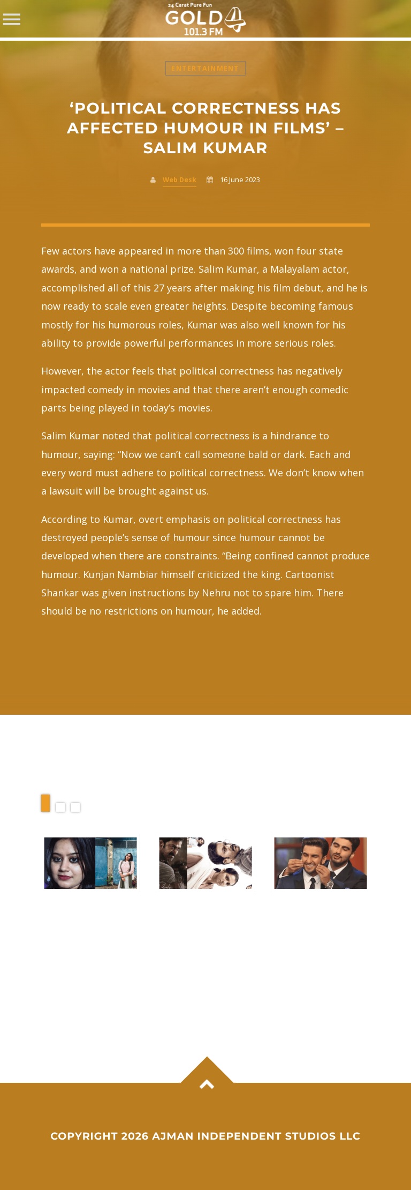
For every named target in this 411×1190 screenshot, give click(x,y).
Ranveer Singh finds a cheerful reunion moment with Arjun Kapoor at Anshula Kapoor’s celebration (318, 944)
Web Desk (179, 179)
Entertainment (205, 68)
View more (90, 863)
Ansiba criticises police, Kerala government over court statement (88, 927)
